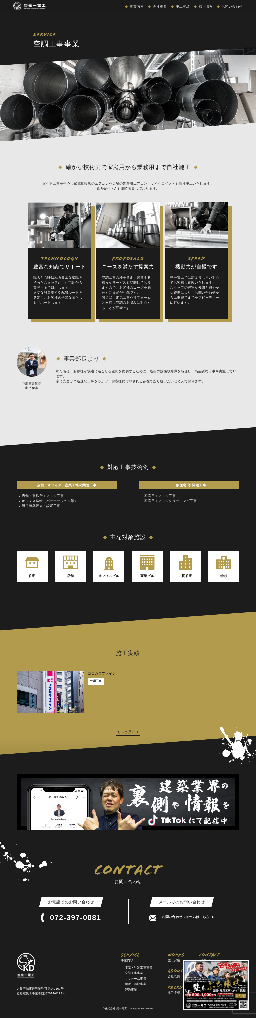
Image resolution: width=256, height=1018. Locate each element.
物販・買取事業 (135, 984)
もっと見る (126, 732)
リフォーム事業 (135, 978)
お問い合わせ (232, 6)
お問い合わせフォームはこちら (186, 917)
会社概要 (159, 6)
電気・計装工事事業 (138, 967)
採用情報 (205, 6)
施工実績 (182, 6)
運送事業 (131, 989)
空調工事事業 (134, 973)
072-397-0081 (71, 917)
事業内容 (136, 6)
